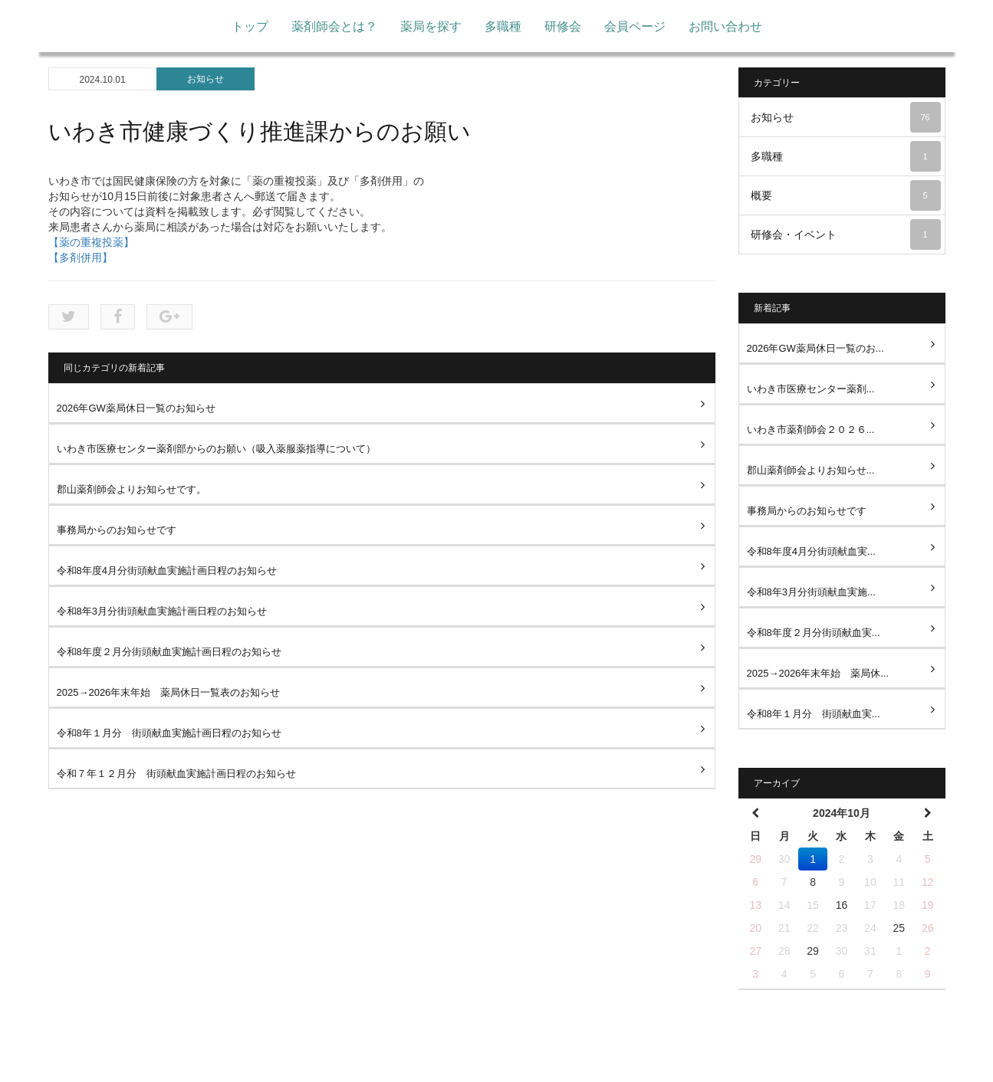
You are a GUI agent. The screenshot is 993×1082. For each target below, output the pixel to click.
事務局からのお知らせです (116, 530)
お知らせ (205, 79)
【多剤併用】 (80, 257)
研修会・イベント (846, 234)
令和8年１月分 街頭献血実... (813, 714)
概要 (846, 195)
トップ (250, 26)
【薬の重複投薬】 (91, 242)
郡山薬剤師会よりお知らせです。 (131, 489)
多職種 (503, 26)
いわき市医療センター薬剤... (811, 389)
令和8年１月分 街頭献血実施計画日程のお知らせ (169, 733)
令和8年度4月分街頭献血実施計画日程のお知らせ (167, 570)
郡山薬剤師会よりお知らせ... (811, 470)
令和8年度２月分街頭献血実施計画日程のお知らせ (169, 651)
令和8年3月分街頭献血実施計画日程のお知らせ (162, 611)
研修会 (562, 26)
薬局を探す (431, 26)
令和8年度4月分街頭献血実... (811, 551)
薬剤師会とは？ (334, 26)
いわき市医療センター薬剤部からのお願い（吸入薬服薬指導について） (216, 448)
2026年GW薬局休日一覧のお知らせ (136, 408)
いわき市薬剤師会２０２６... (811, 429)
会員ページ (635, 26)
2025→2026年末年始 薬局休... (818, 673)
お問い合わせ (725, 26)
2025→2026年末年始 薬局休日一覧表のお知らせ (169, 692)
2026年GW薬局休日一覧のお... (815, 348)
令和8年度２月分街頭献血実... (813, 632)
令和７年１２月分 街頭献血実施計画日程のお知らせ (176, 773)
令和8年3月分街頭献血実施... (811, 592)
